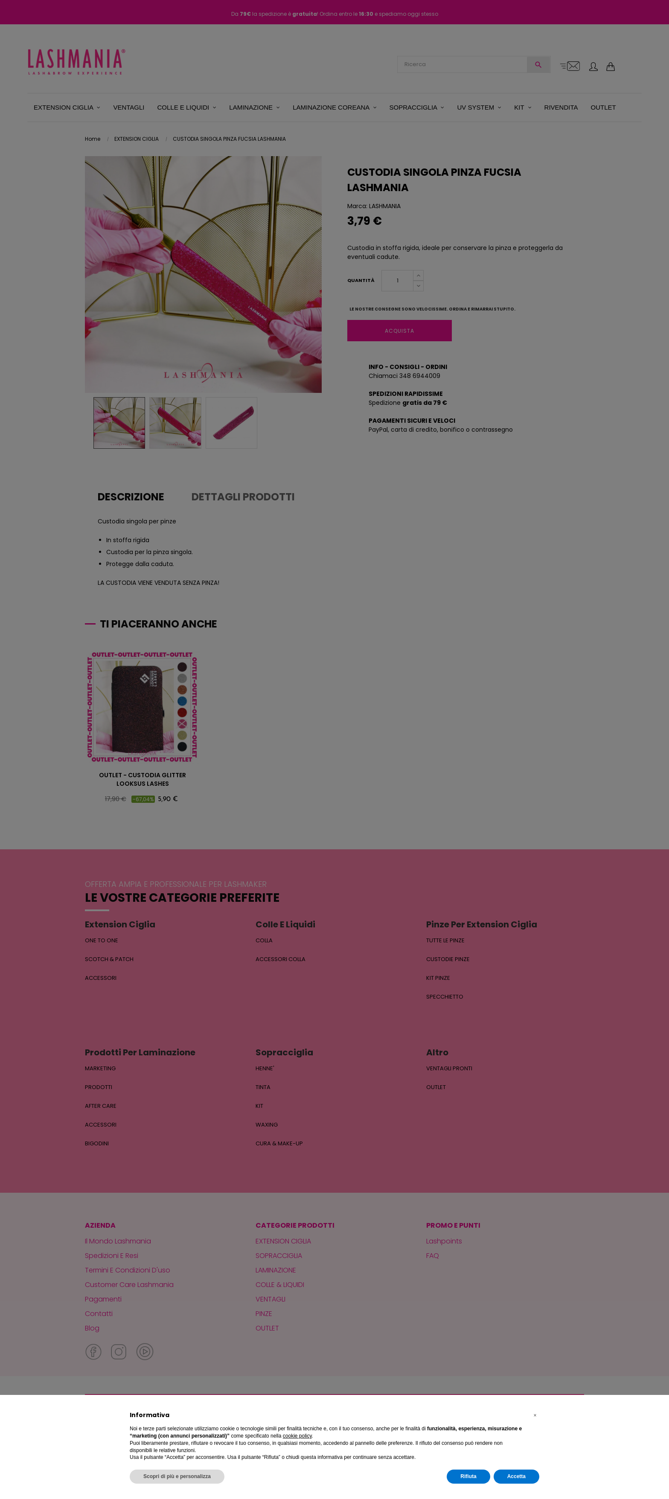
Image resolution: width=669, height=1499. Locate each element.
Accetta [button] (516, 1476)
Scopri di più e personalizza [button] (177, 1476)
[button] (535, 1415)
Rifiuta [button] (468, 1476)
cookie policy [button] (297, 1436)
